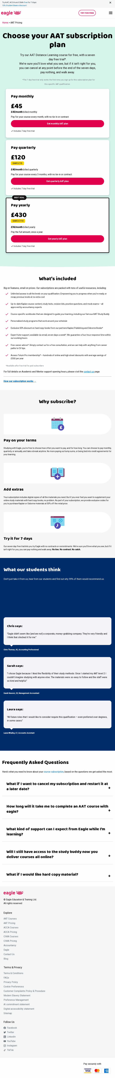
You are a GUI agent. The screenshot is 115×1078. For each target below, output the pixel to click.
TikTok (10, 1050)
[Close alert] (110, 3)
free (25, 2)
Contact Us (9, 954)
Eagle (6, 950)
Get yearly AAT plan (57, 239)
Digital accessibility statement (19, 1009)
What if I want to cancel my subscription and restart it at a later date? (57, 786)
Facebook (12, 1028)
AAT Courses (10, 919)
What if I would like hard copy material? (42, 874)
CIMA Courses (11, 936)
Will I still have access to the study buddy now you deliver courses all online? (52, 854)
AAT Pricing (9, 923)
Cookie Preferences (14, 987)
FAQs (6, 978)
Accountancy (10, 945)
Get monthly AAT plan (57, 124)
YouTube (11, 1041)
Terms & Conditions (13, 973)
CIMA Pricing (10, 941)
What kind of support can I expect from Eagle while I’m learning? (55, 832)
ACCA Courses (11, 927)
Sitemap (8, 1013)
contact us (89, 371)
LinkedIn (11, 1037)
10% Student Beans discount (14, 5)
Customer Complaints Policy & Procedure (24, 991)
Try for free (87, 13)
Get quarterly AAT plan (57, 181)
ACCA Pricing (10, 932)
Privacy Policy (11, 982)
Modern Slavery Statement (17, 995)
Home (5, 22)
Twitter (10, 1032)
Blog (6, 959)
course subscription (54, 771)
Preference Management (16, 1000)
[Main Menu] (111, 12)
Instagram (12, 1046)
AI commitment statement (17, 1004)
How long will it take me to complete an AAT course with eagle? (57, 809)
